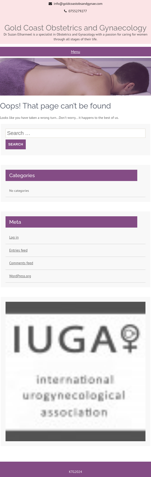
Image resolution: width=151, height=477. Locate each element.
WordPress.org (20, 276)
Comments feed (21, 263)
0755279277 (78, 11)
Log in (14, 237)
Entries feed (18, 250)
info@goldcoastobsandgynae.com (78, 3)
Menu (75, 51)
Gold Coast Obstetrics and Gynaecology (75, 27)
